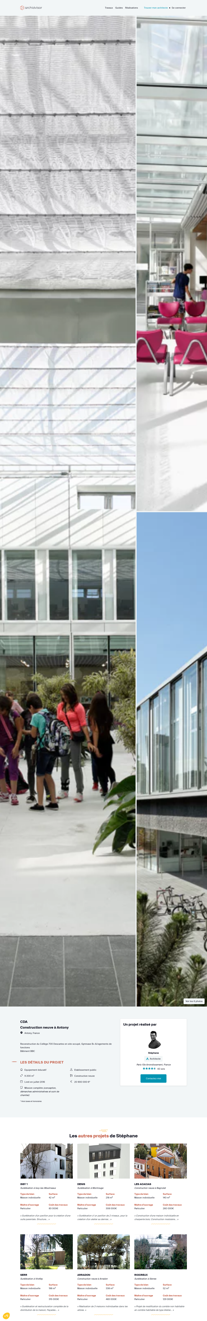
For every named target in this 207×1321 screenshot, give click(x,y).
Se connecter (179, 7)
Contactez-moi (153, 1078)
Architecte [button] (153, 1058)
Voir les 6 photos (194, 1001)
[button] (6, 1315)
